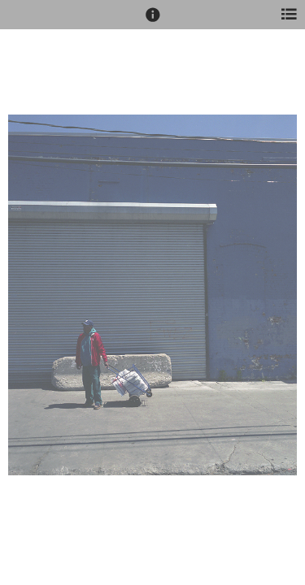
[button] (153, 22)
